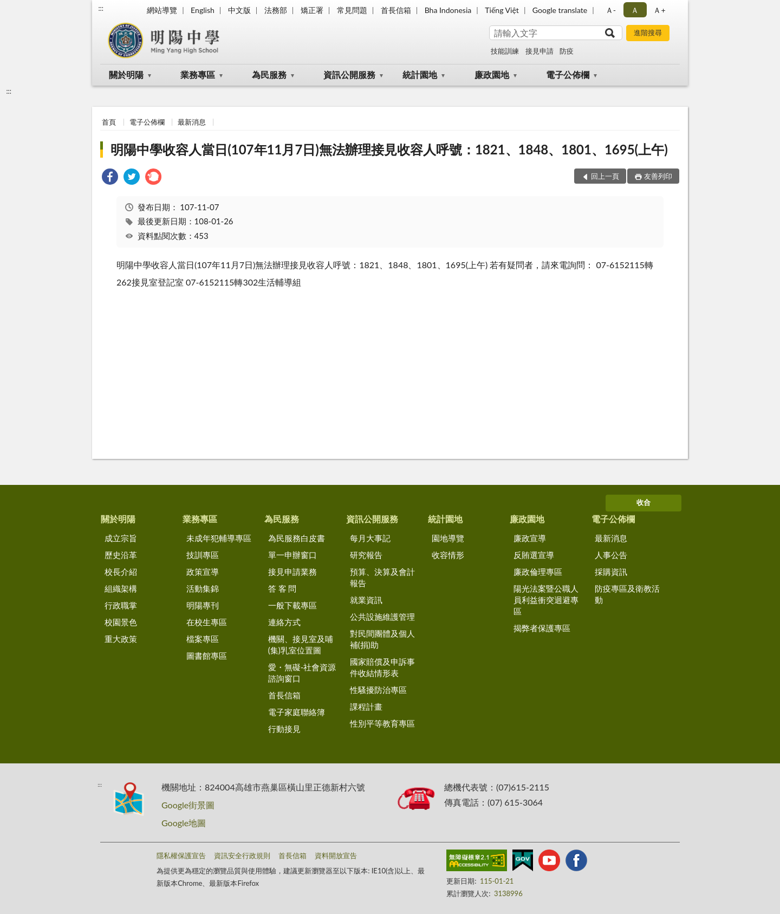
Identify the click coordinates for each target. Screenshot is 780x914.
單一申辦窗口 (292, 555)
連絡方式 (284, 622)
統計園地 (419, 74)
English (202, 10)
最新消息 (192, 122)
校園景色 (121, 622)
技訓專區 (202, 555)
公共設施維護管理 (382, 616)
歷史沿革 (121, 555)
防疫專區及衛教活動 (627, 594)
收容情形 (448, 555)
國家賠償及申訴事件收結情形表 (382, 667)
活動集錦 (202, 588)
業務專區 (197, 74)
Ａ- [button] (611, 10)
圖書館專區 (206, 655)
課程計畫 (366, 706)
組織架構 (121, 588)
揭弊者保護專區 (542, 628)
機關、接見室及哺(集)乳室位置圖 (300, 644)
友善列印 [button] (658, 176)
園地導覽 (448, 538)
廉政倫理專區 (538, 571)
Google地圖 (183, 823)
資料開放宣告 (336, 855)
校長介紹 (121, 571)
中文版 (239, 10)
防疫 (567, 51)
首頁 (109, 122)
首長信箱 (396, 10)
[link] (110, 177)
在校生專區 (206, 622)
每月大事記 (370, 538)
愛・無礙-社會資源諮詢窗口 (302, 672)
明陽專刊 (202, 605)
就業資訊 (366, 600)
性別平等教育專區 (382, 723)
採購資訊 (611, 571)
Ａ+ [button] (659, 10)
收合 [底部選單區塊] (643, 502)
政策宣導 (202, 571)
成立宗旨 (121, 538)
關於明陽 (126, 74)
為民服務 (269, 74)
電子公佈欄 (567, 74)
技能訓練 (505, 51)
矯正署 (312, 10)
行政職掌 (121, 605)
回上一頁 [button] (605, 176)
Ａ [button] (635, 10)
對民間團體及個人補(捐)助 (382, 639)
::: (100, 8)
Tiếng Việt (502, 10)
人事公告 (611, 555)
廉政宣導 (530, 538)
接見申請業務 (292, 571)
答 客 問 (282, 588)
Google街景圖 (187, 805)
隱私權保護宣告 (181, 855)
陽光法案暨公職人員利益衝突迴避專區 (546, 600)
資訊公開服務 (349, 74)
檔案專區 (202, 639)
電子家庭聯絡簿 (296, 712)
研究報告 (366, 555)
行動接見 (284, 729)
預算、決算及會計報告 (382, 577)
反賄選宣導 (534, 555)
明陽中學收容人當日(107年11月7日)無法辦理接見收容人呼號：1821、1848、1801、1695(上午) (389, 149)
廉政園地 (491, 74)
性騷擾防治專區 (378, 690)
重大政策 (121, 639)
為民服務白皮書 (296, 538)
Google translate (559, 10)
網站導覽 (162, 10)
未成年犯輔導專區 (218, 538)
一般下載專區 (292, 605)
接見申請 (539, 51)
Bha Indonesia (448, 10)
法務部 (275, 10)
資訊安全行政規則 (242, 855)
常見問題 (352, 10)
